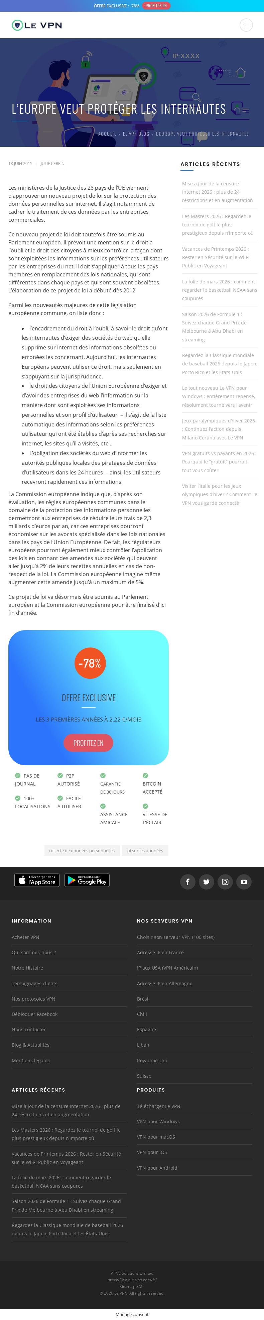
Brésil (143, 999)
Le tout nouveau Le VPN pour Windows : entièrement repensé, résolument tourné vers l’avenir (218, 396)
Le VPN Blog (136, 133)
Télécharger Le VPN (158, 1106)
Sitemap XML (132, 1286)
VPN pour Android (157, 1168)
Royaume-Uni (152, 1060)
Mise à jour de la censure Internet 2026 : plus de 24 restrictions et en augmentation (217, 191)
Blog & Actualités (30, 1045)
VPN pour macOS (156, 1137)
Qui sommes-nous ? (34, 952)
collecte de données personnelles (82, 851)
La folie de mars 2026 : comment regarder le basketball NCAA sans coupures (219, 289)
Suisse (144, 1076)
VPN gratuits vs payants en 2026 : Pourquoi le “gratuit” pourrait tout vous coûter (219, 461)
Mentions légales (31, 1060)
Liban (143, 1045)
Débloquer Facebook (34, 1014)
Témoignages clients (34, 983)
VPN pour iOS (152, 1152)
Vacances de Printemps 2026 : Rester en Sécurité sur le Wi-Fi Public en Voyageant (216, 257)
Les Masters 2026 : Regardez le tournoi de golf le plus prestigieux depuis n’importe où (218, 224)
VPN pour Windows (158, 1121)
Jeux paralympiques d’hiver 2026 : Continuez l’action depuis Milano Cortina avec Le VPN (218, 428)
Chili (142, 1014)
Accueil (107, 133)
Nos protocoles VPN (33, 999)
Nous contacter (29, 1029)
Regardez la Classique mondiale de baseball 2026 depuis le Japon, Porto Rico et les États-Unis (219, 363)
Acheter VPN (25, 937)
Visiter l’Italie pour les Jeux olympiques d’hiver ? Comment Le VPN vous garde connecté (219, 494)
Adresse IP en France (160, 952)
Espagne (146, 1029)
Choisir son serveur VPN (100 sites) (176, 937)
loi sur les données (144, 851)
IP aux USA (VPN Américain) (167, 968)
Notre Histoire (27, 968)
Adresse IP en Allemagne (164, 983)
